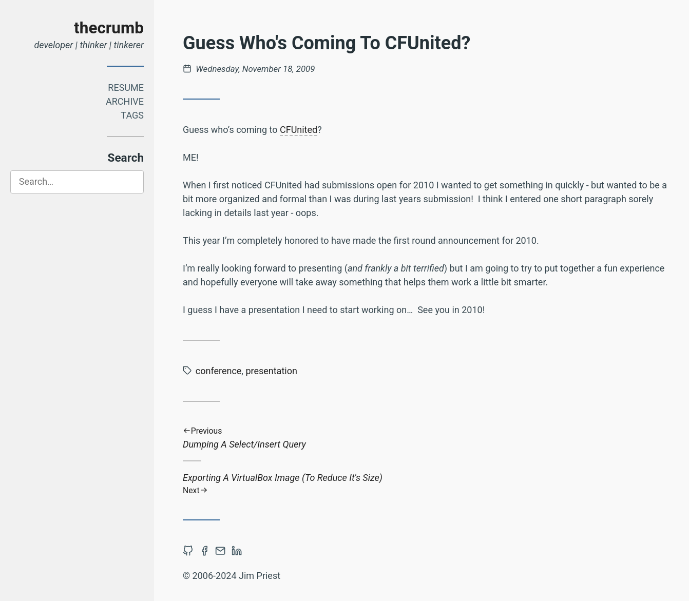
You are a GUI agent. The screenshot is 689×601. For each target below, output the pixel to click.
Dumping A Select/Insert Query (429, 438)
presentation (271, 370)
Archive (125, 101)
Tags (132, 115)
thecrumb (109, 27)
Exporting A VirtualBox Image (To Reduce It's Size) (429, 484)
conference (219, 370)
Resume (126, 87)
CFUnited (298, 129)
